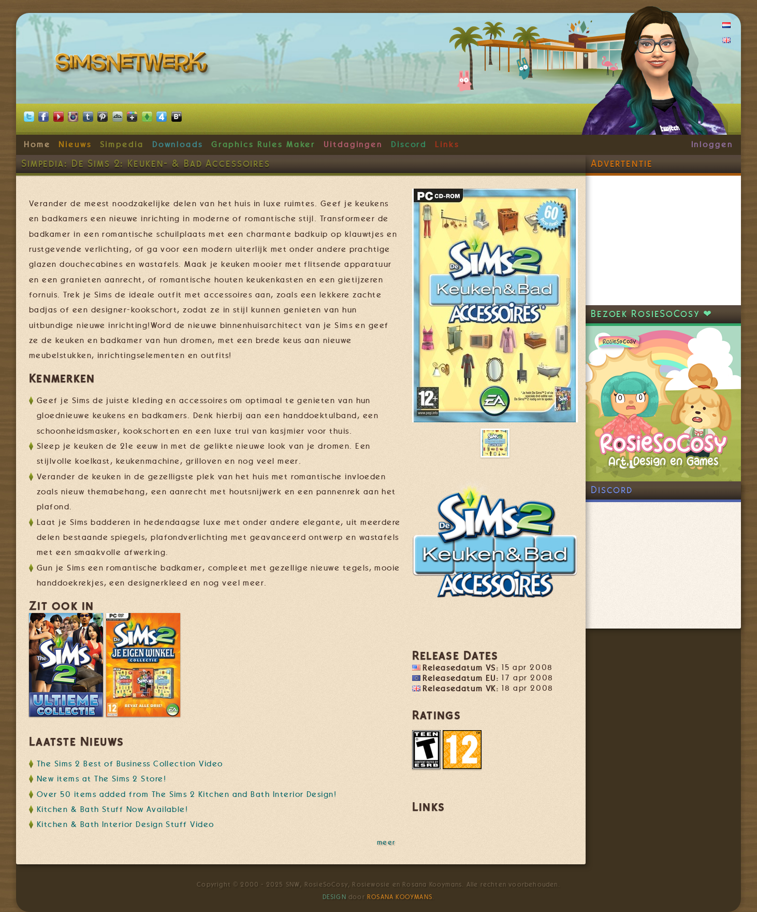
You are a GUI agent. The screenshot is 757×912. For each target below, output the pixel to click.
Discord (409, 144)
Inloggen (712, 144)
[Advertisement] (663, 240)
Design (334, 897)
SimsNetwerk (133, 65)
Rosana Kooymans (399, 897)
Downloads (177, 144)
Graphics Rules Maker (263, 144)
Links (447, 144)
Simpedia (122, 144)
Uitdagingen (353, 144)
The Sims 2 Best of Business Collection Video (130, 763)
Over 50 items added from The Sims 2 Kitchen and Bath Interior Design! (187, 794)
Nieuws (75, 144)
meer (386, 842)
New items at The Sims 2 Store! (101, 778)
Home (37, 144)
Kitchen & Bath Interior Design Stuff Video (125, 824)
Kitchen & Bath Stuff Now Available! (112, 809)
